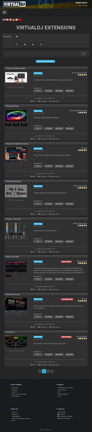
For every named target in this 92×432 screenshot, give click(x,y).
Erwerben (15, 390)
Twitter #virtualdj (64, 418)
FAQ (59, 392)
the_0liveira (83, 261)
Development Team (80, 73)
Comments (43, 101)
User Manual (62, 390)
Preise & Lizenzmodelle (19, 394)
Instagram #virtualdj (65, 416)
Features (14, 392)
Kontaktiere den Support (65, 388)
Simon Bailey (82, 336)
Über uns (14, 412)
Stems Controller (14, 219)
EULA (13, 420)
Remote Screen (13, 294)
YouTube (61, 414)
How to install (55, 101)
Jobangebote (16, 416)
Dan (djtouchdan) (81, 186)
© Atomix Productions (46, 430)
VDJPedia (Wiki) (63, 394)
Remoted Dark (13, 106)
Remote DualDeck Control (17, 144)
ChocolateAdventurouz (79, 110)
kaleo (85, 299)
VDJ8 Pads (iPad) (14, 181)
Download (15, 388)
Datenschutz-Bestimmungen (21, 418)
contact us (15, 414)
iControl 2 (11, 332)
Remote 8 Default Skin (16, 68)
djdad (85, 148)
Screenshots (16, 396)
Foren (59, 396)
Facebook (61, 412)
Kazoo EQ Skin (13, 257)
